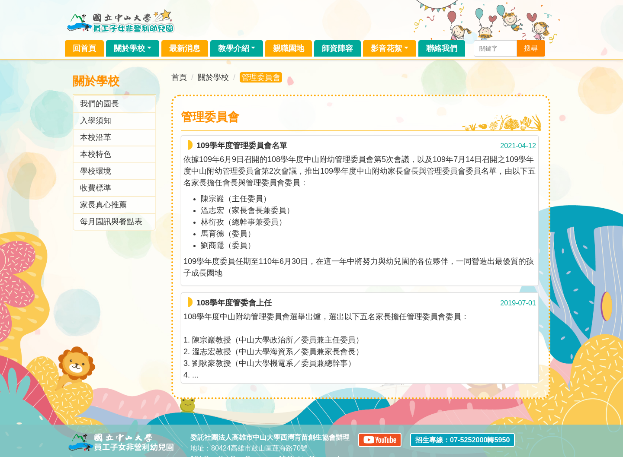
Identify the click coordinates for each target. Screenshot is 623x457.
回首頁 (84, 48)
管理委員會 (260, 77)
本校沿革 (95, 137)
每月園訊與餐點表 (111, 221)
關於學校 (213, 77)
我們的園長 (99, 103)
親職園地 (288, 48)
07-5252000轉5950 (480, 440)
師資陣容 (337, 48)
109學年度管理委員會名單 (241, 145)
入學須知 (95, 120)
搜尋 (531, 48)
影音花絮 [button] (386, 48)
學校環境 (95, 171)
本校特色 (95, 154)
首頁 (179, 77)
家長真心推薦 (103, 204)
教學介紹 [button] (233, 48)
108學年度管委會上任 (234, 302)
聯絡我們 (441, 48)
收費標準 (95, 188)
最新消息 (184, 48)
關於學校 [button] (129, 48)
